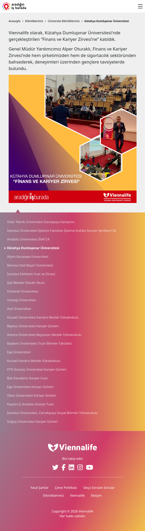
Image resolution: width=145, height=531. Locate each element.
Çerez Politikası (66, 487)
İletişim (96, 495)
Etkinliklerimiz (53, 495)
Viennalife (77, 495)
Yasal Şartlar (39, 487)
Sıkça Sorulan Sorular (99, 487)
